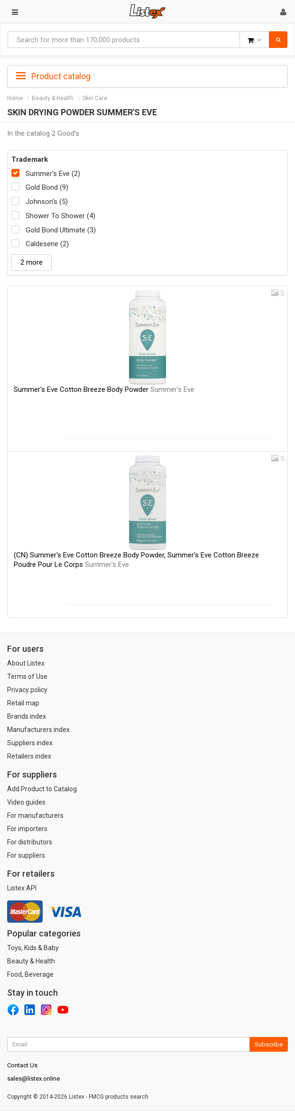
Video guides (26, 802)
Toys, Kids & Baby (33, 948)
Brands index (26, 716)
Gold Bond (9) (47, 187)
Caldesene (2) (47, 244)
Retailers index (29, 756)
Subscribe (269, 1044)
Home (15, 98)
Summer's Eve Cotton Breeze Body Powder (104, 389)
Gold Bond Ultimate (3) (61, 230)
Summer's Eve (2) (53, 173)
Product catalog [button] (53, 76)
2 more (31, 262)
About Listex (26, 663)
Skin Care (95, 98)
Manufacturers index (38, 729)
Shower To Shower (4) (60, 216)
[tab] (147, 75)
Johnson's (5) (47, 201)
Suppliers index (30, 743)
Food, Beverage (30, 974)
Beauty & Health (53, 98)
